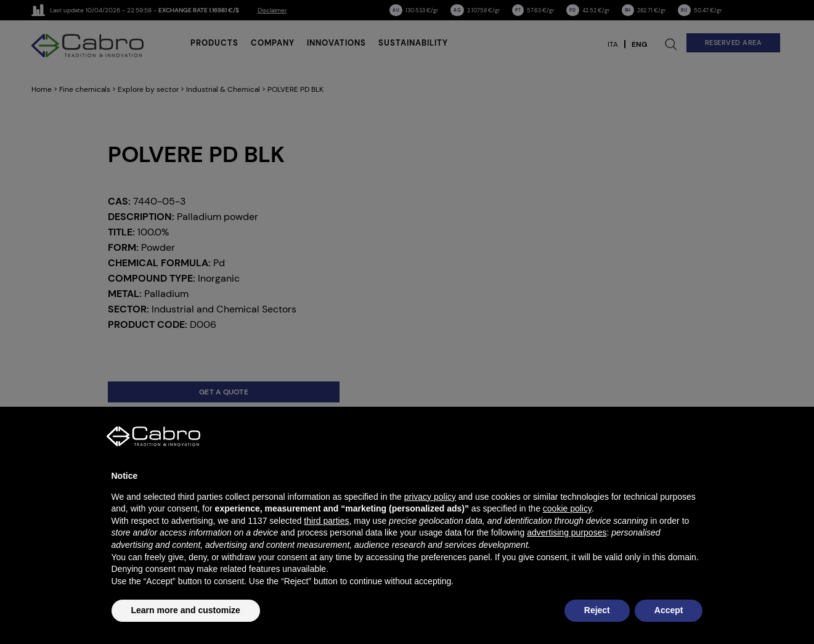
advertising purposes (566, 532)
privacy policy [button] (430, 497)
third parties (326, 521)
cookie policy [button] (567, 508)
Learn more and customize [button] (185, 610)
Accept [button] (668, 610)
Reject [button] (597, 610)
